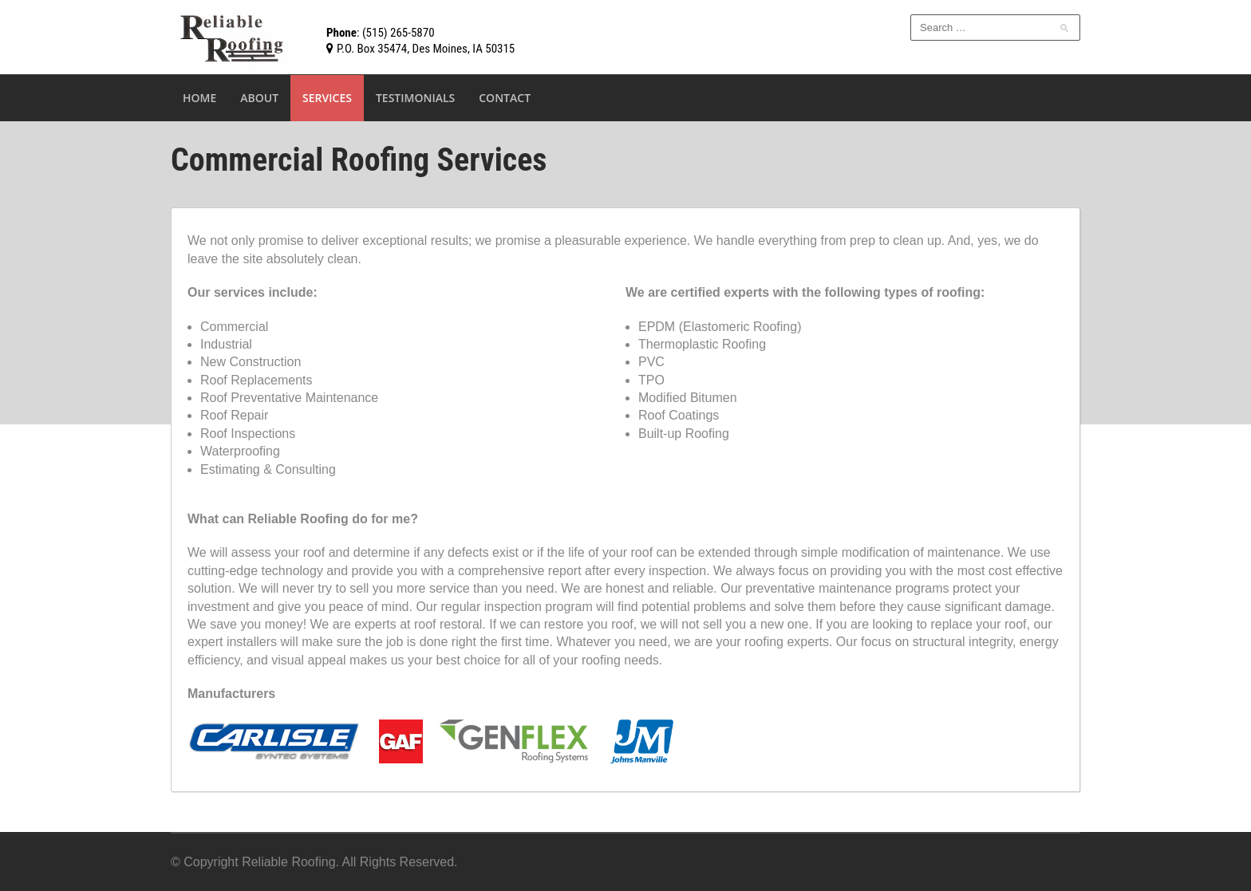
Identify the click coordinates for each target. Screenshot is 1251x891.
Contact (505, 97)
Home (199, 97)
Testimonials (415, 97)
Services (327, 97)
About (259, 97)
